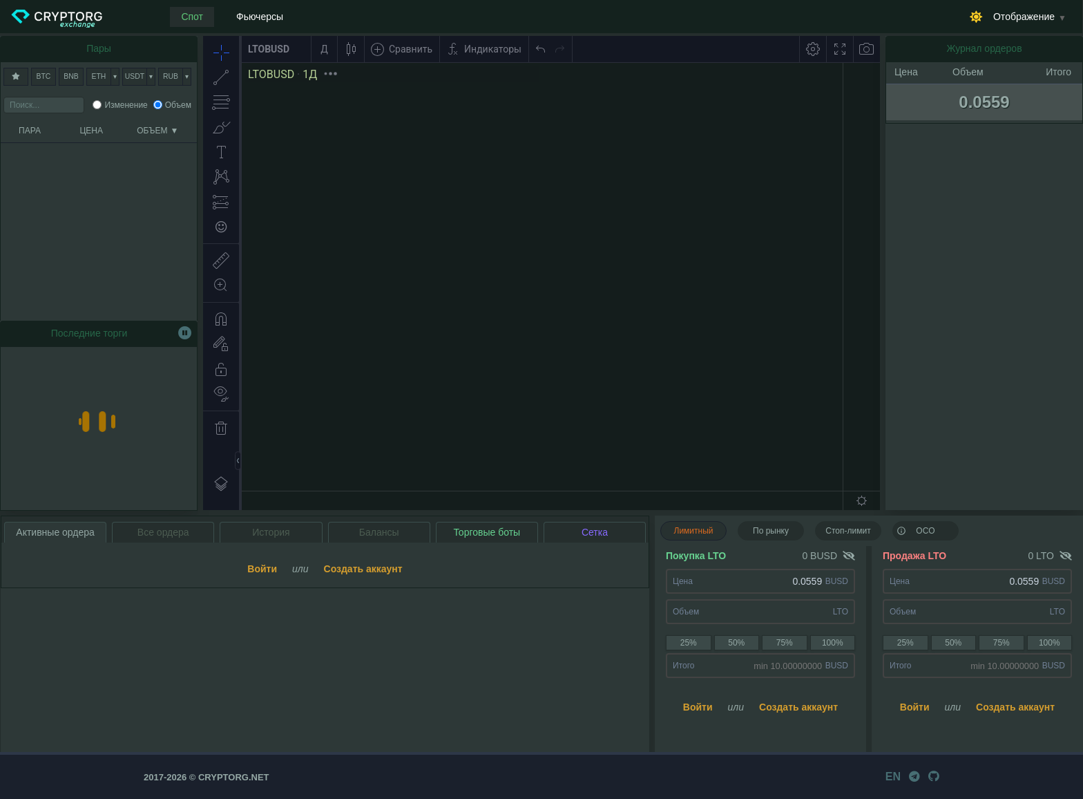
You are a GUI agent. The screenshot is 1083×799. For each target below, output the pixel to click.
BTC (44, 76)
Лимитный (693, 531)
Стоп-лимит (847, 531)
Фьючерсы (259, 16)
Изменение (125, 105)
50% (736, 643)
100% (832, 643)
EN (893, 776)
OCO (916, 530)
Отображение (1024, 16)
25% (688, 643)
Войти (698, 707)
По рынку (771, 531)
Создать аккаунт (798, 707)
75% (784, 643)
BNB (71, 76)
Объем (178, 105)
